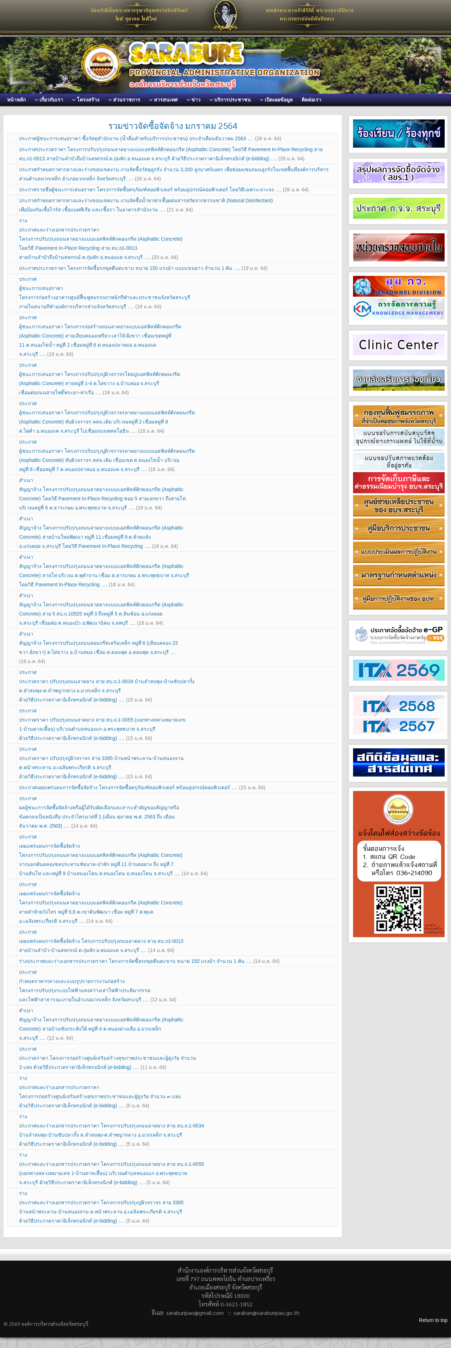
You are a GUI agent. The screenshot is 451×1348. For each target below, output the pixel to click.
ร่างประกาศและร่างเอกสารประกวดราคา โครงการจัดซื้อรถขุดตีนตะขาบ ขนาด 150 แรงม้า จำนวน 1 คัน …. (149, 961)
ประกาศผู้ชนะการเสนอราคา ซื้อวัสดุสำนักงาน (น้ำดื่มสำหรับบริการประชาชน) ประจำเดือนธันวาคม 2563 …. (150, 138)
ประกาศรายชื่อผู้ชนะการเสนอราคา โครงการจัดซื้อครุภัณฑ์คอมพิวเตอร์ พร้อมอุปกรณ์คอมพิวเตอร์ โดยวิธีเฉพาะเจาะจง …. (164, 189)
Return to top (433, 1320)
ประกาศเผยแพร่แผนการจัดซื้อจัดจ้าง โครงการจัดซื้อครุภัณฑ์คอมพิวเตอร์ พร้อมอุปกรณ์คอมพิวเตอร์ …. (142, 787)
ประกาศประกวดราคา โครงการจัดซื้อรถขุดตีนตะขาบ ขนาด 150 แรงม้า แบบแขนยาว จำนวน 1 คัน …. (143, 268)
